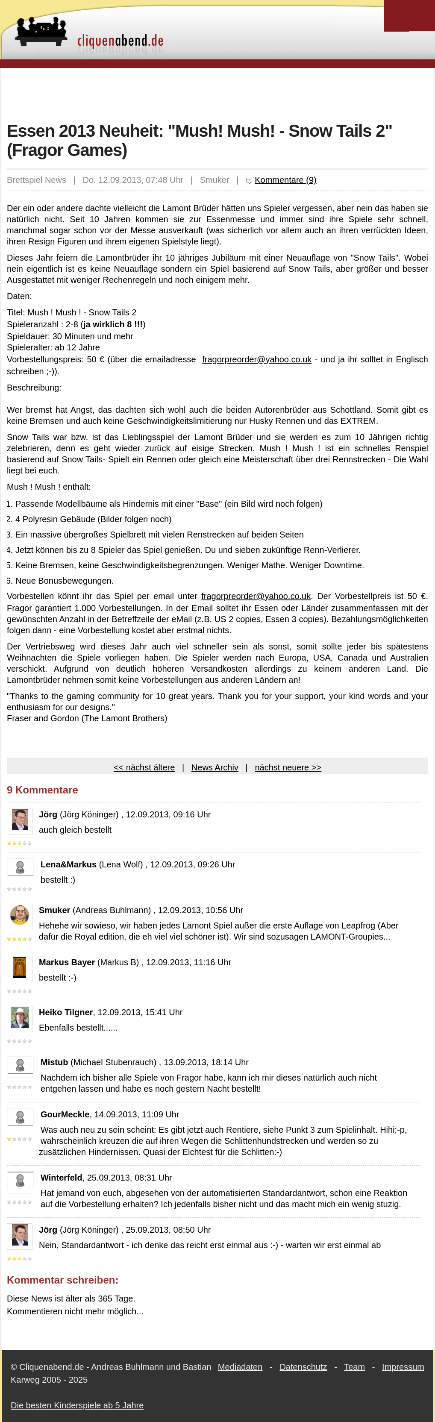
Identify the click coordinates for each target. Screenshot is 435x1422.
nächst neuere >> (288, 767)
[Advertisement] (217, 93)
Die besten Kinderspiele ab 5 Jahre (77, 1405)
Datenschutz (303, 1367)
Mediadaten (240, 1367)
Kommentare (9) (281, 180)
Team (354, 1367)
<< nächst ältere (144, 767)
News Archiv (214, 767)
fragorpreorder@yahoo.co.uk (257, 359)
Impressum (403, 1367)
